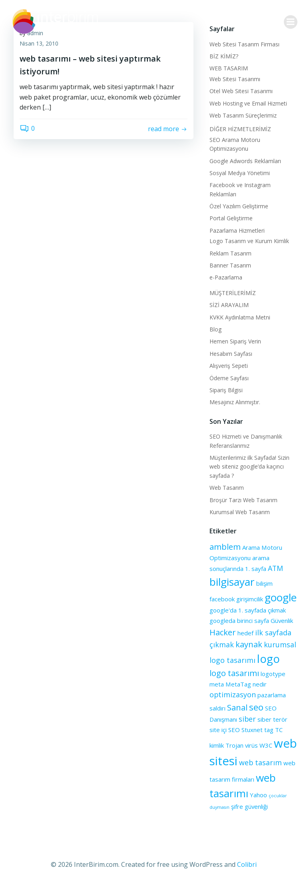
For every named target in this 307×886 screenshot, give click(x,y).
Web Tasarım (226, 487)
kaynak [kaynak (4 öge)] (248, 644)
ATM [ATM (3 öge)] (275, 568)
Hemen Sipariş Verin (235, 341)
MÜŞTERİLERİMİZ (232, 293)
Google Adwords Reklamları (245, 161)
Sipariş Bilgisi (226, 390)
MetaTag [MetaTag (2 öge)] (238, 684)
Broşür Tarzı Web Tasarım (243, 500)
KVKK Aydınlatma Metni (239, 317)
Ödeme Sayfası (229, 378)
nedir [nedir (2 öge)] (260, 684)
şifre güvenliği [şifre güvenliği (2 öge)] (249, 806)
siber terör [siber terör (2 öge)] (272, 719)
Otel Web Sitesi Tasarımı (241, 91)
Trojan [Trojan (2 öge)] (234, 745)
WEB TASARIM (228, 68)
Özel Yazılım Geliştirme (238, 206)
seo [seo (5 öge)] (256, 707)
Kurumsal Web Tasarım (239, 512)
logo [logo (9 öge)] (268, 658)
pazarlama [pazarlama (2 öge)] (271, 695)
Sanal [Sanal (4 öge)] (237, 707)
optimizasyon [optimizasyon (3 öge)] (232, 694)
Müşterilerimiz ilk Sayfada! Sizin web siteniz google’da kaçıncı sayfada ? (249, 466)
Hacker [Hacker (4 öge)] (222, 632)
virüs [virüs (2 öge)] (251, 745)
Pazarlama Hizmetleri (237, 230)
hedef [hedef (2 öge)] (245, 633)
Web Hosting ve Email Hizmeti (248, 103)
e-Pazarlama (225, 277)
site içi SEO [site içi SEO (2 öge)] (224, 730)
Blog (215, 329)
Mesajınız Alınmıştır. (234, 402)
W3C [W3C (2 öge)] (265, 745)
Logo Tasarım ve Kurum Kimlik (249, 241)
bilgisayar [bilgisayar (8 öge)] (232, 582)
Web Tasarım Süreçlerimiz (243, 115)
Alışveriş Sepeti (228, 365)
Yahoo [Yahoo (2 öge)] (258, 795)
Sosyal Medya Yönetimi (239, 173)
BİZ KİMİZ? (223, 56)
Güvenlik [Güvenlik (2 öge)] (282, 621)
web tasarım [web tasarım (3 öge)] (260, 762)
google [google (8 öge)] (281, 597)
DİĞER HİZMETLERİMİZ (240, 129)
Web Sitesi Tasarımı (234, 79)
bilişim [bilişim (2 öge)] (264, 583)
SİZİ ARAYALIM (229, 305)
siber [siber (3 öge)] (247, 719)
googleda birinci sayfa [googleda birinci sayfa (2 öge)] (239, 621)
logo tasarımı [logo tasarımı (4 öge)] (234, 672)
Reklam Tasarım (230, 253)
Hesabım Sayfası (230, 353)
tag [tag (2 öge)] (268, 730)
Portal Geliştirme (231, 218)
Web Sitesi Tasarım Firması (244, 44)
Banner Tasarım (230, 265)
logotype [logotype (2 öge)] (273, 674)
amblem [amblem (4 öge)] (225, 546)
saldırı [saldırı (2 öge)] (217, 708)
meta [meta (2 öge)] (216, 684)
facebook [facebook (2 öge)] (222, 599)
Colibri (247, 864)
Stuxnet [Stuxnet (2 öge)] (252, 730)
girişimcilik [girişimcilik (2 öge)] (249, 599)
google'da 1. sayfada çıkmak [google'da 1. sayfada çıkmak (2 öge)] (247, 610)
